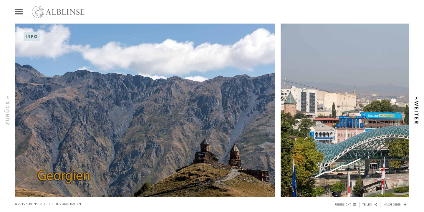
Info (32, 36)
